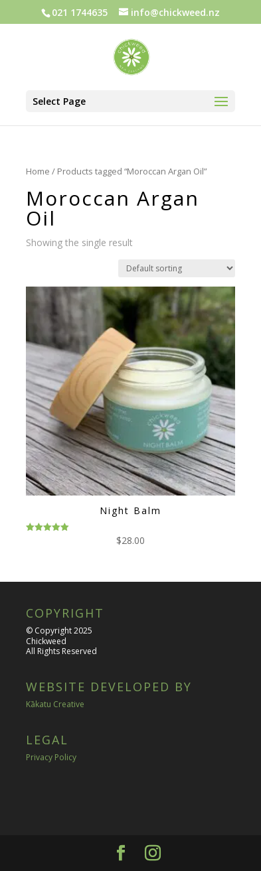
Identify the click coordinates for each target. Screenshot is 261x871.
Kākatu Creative (55, 704)
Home (38, 171)
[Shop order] (176, 268)
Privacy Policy (51, 757)
